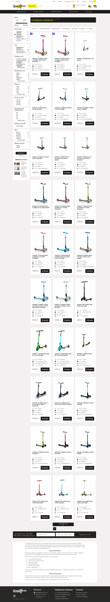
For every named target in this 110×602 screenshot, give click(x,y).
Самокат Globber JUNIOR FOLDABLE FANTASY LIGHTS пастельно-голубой (40, 306)
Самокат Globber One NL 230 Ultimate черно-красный (40, 404)
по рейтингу (74, 28)
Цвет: (16, 130)
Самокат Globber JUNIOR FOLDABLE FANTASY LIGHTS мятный (62, 306)
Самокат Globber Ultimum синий (85, 453)
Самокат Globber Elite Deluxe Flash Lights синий (62, 158)
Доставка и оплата (81, 592)
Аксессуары (88, 11)
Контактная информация (62, 594)
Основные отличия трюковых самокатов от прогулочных (24, 174)
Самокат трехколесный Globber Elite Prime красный (62, 208)
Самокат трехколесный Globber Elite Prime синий (40, 207)
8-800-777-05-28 (81, 5)
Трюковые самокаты (38, 11)
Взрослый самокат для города (24, 163)
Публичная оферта (60, 596)
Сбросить (21, 155)
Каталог (32, 6)
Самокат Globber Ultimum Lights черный (40, 157)
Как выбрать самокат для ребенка (24, 168)
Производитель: (19, 71)
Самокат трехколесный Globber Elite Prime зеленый (84, 208)
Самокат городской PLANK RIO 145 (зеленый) (40, 354)
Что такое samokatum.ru (62, 592)
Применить (21, 153)
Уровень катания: (20, 123)
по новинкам (82, 28)
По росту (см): (19, 97)
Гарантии (60, 1)
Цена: (16, 17)
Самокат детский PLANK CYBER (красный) (40, 502)
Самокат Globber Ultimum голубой (85, 403)
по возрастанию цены (44, 28)
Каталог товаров (81, 594)
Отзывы (92, 1)
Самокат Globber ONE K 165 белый (85, 59)
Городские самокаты (56, 11)
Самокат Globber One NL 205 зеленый (84, 354)
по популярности (66, 28)
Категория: (17, 29)
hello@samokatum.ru (41, 592)
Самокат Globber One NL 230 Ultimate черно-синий (63, 403)
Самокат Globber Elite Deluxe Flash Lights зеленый (84, 158)
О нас (53, 1)
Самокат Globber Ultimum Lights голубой (85, 108)
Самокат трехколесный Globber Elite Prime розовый (40, 257)
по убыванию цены (55, 28)
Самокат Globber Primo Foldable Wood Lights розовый (62, 60)
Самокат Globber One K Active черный (39, 108)
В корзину (45, 74)
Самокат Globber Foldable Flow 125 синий (63, 108)
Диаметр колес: (19, 143)
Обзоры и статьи (21, 159)
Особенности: (18, 56)
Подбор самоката (21, 11)
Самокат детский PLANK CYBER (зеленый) (84, 502)
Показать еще (63, 524)
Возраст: (17, 84)
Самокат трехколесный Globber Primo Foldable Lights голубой (62, 257)
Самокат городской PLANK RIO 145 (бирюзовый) (63, 354)
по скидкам (89, 28)
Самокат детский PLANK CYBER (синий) (62, 502)
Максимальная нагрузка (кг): (19, 109)
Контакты (84, 1)
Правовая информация (62, 598)
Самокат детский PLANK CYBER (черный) (84, 305)
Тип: (15, 45)
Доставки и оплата (70, 1)
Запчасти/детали (73, 11)
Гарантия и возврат (82, 596)
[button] (38, 204)
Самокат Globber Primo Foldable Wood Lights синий (84, 257)
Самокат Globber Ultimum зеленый (40, 453)
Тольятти (17, 1)
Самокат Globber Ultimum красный (63, 453)
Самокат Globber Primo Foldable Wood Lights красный (39, 60)
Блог (78, 1)
